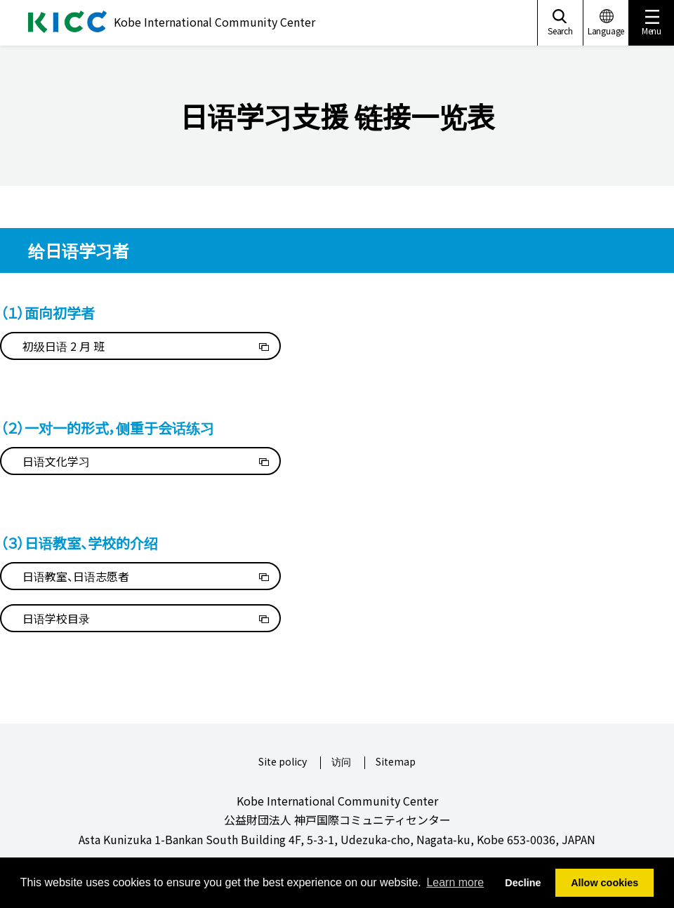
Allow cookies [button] (604, 882)
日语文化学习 (56, 461)
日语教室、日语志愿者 (75, 576)
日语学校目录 (56, 618)
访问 (341, 762)
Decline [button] (523, 882)
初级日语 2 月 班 (63, 346)
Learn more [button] (455, 882)
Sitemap (396, 762)
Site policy (282, 762)
